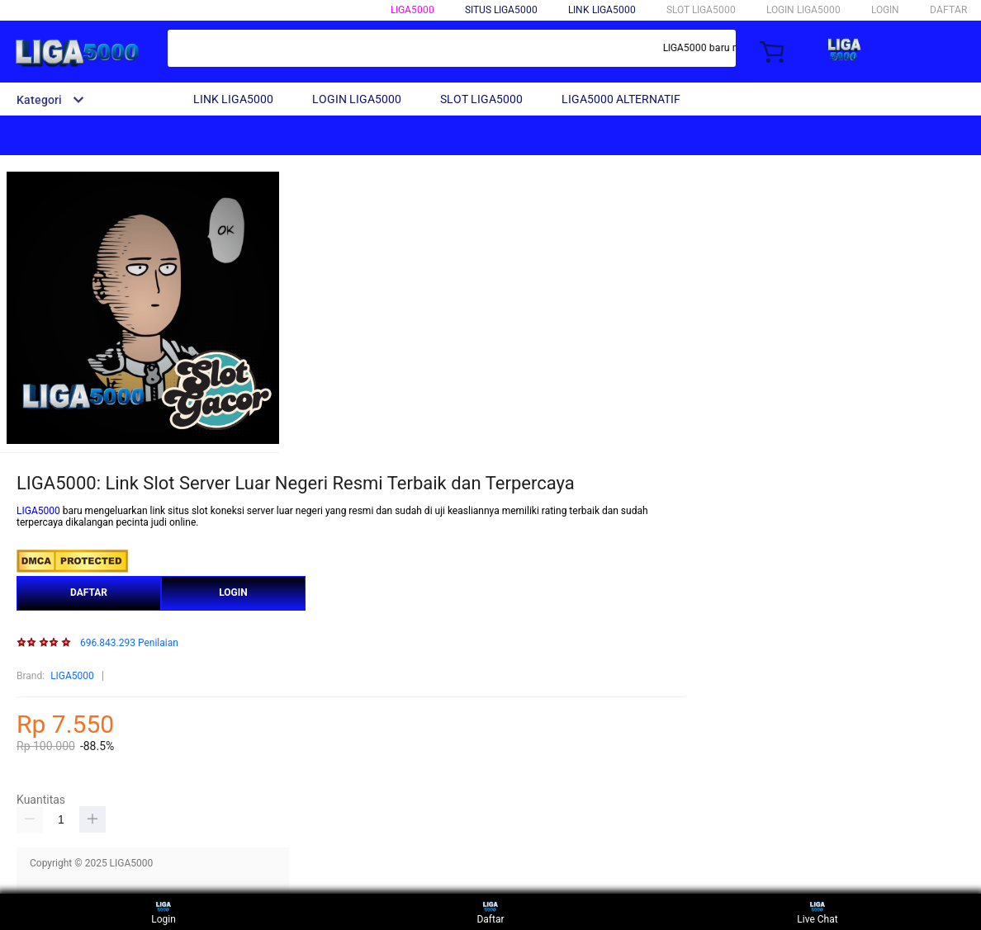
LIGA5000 (412, 10)
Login (163, 911)
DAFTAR (948, 10)
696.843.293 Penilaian (129, 643)
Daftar (490, 911)
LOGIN (885, 10)
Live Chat (817, 911)
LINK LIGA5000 (602, 10)
